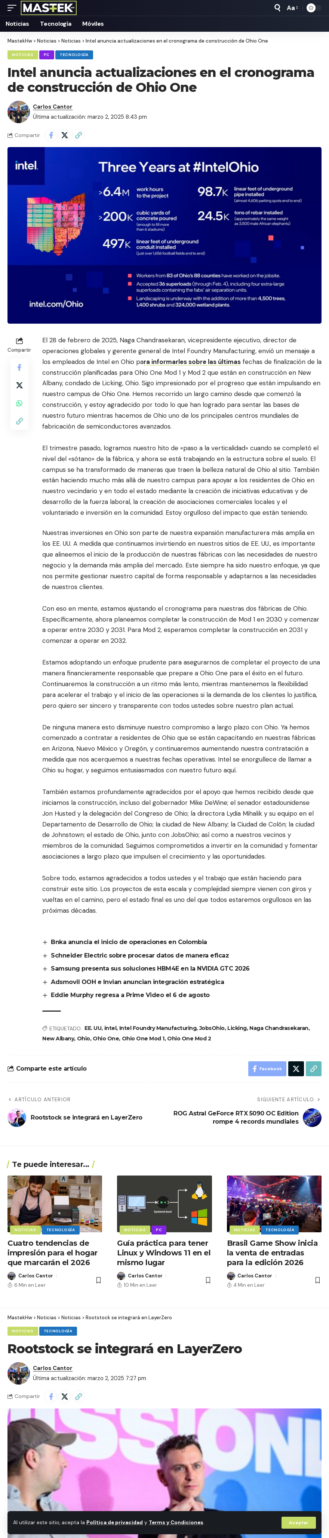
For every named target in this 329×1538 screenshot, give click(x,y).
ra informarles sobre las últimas (192, 362)
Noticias (23, 54)
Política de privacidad (114, 1522)
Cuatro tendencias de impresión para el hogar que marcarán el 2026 (52, 1253)
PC (47, 54)
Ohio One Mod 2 (189, 1038)
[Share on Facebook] (50, 135)
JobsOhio (212, 1028)
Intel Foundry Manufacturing (158, 1028)
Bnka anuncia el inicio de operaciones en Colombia (129, 942)
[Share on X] (64, 135)
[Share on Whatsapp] (19, 403)
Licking (237, 1028)
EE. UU (92, 1028)
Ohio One (106, 1038)
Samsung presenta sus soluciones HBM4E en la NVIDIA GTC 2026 (150, 968)
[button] (299, 1523)
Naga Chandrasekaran (278, 1028)
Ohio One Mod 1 (143, 1038)
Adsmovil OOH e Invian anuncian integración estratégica (137, 982)
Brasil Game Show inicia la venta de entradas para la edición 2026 (272, 1253)
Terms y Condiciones (176, 1522)
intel (110, 1028)
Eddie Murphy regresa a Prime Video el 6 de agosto (130, 995)
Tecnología (74, 54)
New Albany (58, 1038)
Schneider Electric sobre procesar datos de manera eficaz (140, 955)
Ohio (83, 1038)
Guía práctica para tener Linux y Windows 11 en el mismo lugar (163, 1253)
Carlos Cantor (53, 106)
